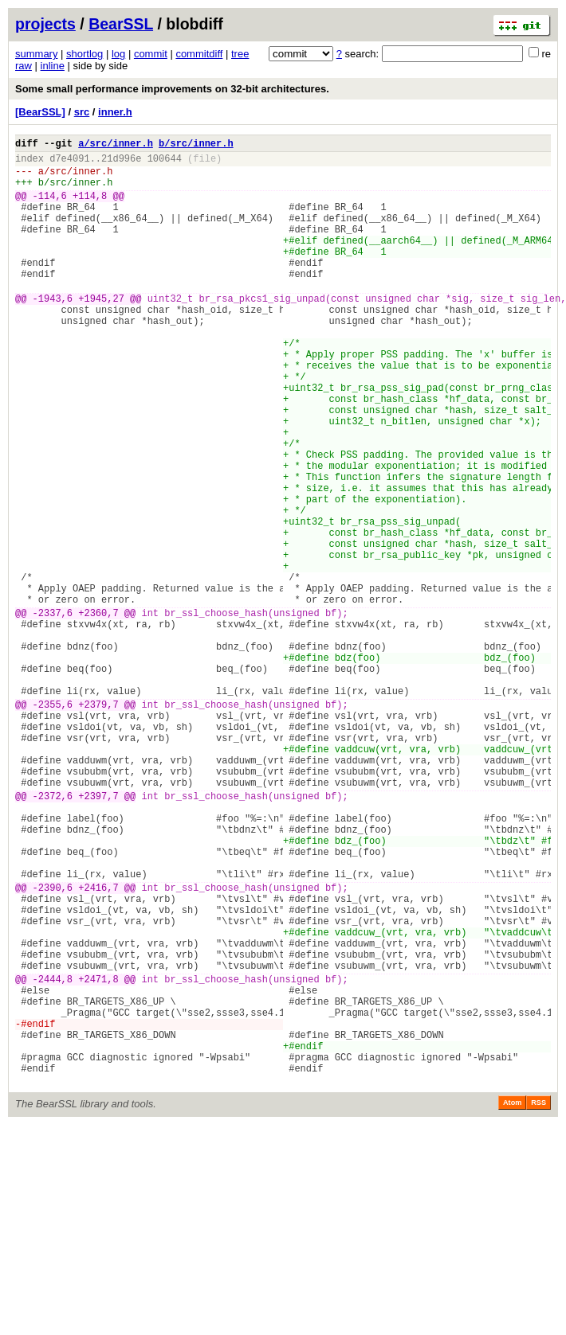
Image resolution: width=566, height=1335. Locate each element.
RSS (538, 1301)
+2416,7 (98, 1045)
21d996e (121, 163)
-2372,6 (53, 934)
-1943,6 (53, 331)
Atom (512, 1301)
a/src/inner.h (115, 145)
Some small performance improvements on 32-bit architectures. (172, 89)
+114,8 (90, 207)
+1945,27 (101, 331)
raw (23, 66)
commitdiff (198, 54)
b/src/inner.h (196, 145)
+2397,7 (98, 934)
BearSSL (120, 24)
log (118, 54)
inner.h (115, 112)
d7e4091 (69, 163)
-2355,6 (53, 823)
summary (36, 54)
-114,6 (50, 207)
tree (240, 54)
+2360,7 (98, 713)
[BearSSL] (40, 112)
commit (150, 54)
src (82, 112)
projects (45, 24)
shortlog (84, 54)
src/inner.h (80, 178)
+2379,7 (98, 823)
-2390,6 (53, 1045)
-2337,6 (53, 713)
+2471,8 (98, 1155)
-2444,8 (53, 1155)
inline (53, 66)
